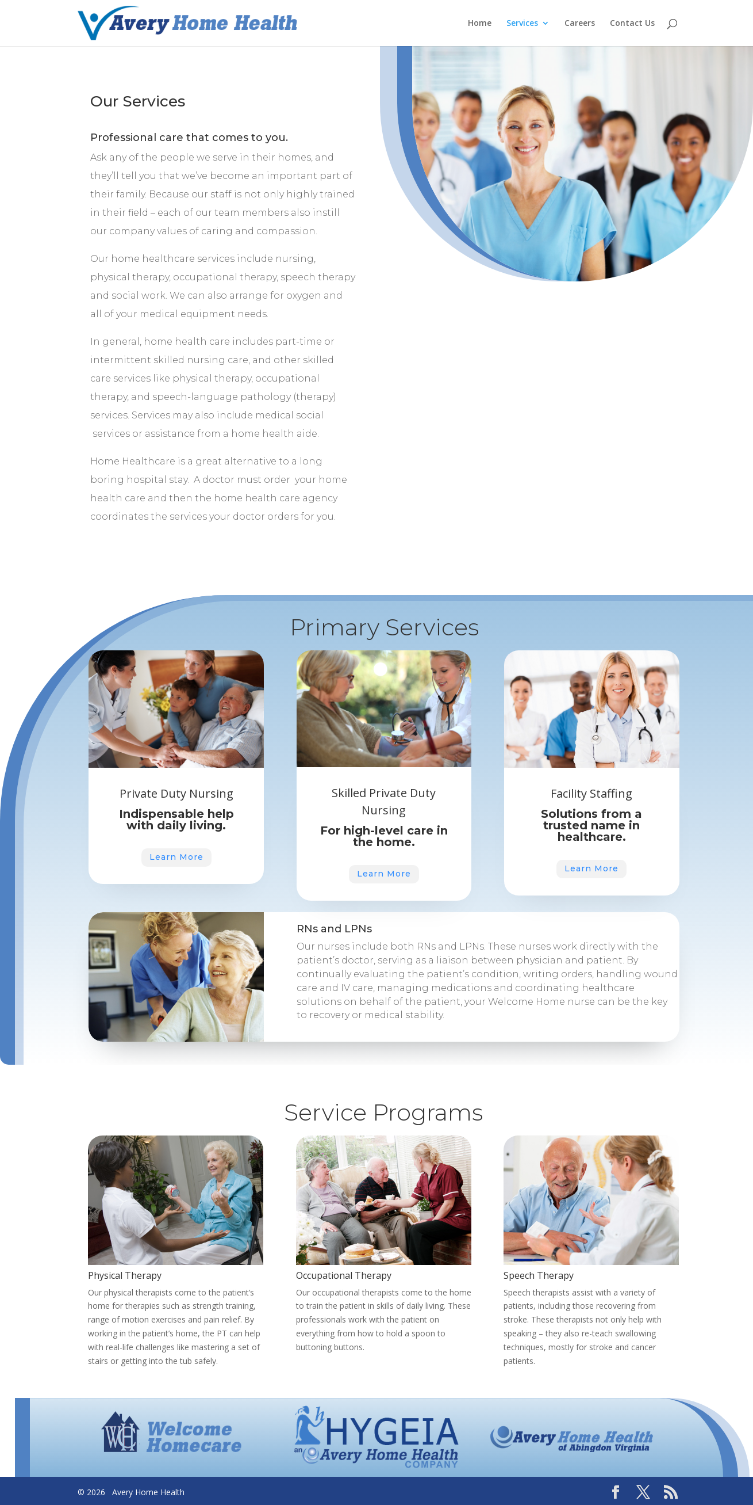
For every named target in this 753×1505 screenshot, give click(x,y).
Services (522, 23)
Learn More (244, 857)
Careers (579, 23)
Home (479, 23)
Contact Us (632, 23)
